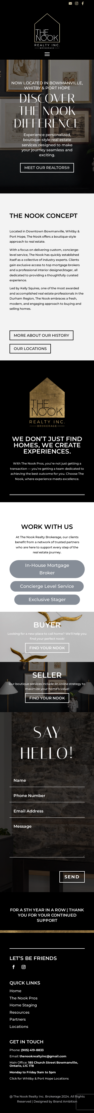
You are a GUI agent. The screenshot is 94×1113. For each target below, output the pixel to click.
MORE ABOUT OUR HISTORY (41, 335)
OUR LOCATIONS (30, 348)
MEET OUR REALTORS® (47, 167)
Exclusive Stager (47, 599)
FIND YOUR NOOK (47, 647)
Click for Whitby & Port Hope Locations (39, 1078)
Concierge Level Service (47, 586)
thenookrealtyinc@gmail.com (43, 1056)
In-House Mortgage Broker (47, 569)
